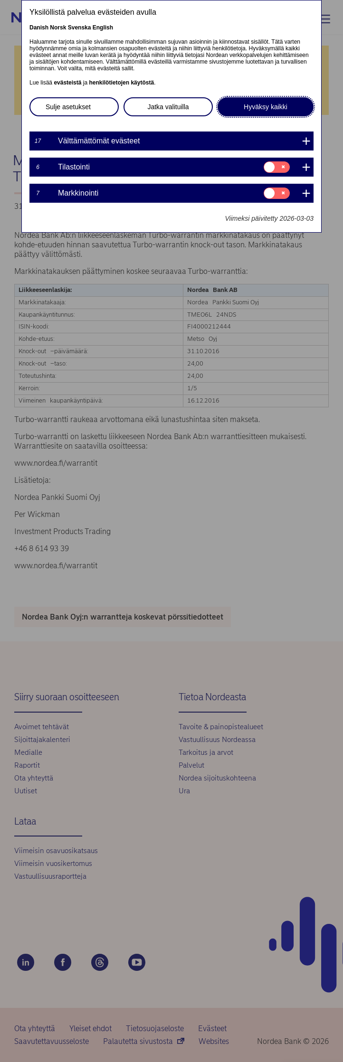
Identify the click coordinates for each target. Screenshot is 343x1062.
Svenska (79, 27)
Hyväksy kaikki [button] (265, 107)
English (103, 27)
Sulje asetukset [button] (68, 107)
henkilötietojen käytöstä (121, 82)
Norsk (58, 27)
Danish (38, 27)
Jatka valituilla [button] (168, 107)
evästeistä (67, 82)
